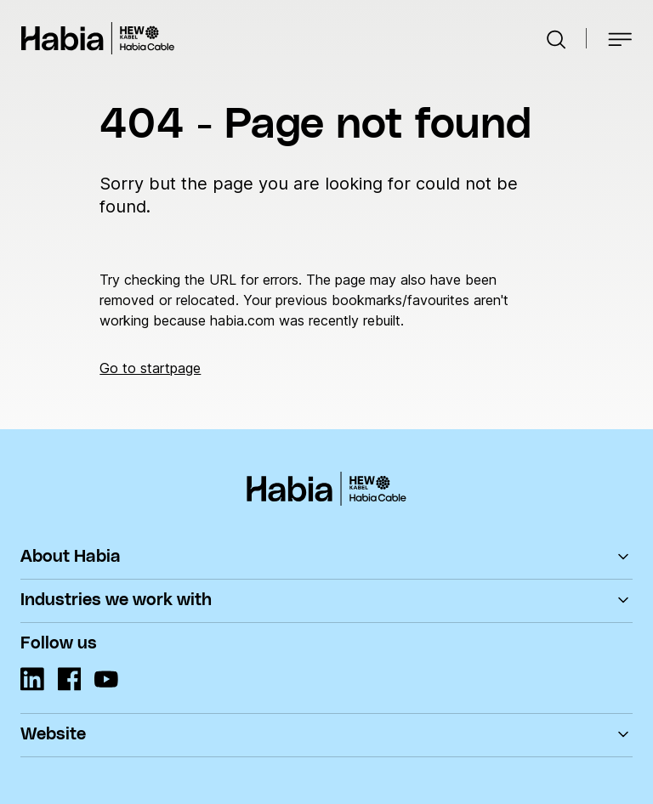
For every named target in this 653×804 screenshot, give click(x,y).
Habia (97, 38)
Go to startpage (150, 368)
